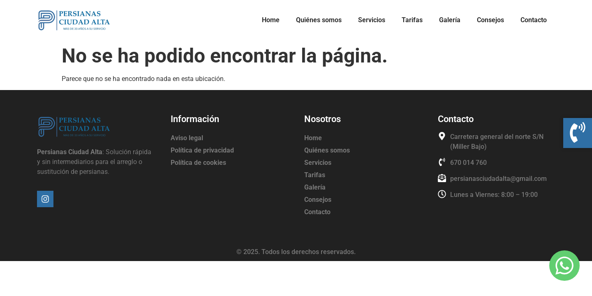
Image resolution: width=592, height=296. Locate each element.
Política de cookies (198, 162)
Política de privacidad (202, 150)
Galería (449, 20)
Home (271, 20)
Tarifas (412, 20)
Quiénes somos (319, 20)
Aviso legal (187, 138)
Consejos (490, 20)
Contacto (533, 20)
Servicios (371, 20)
